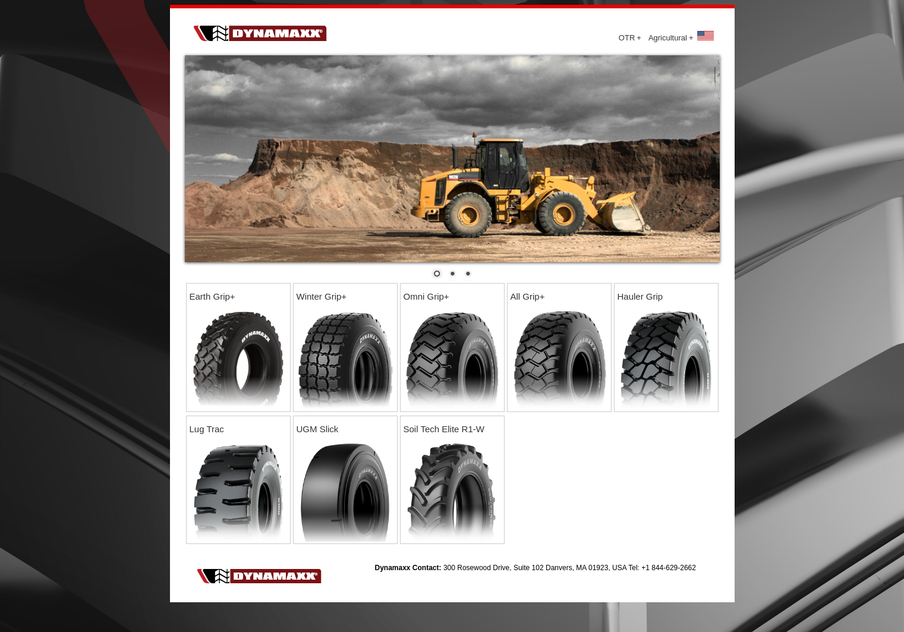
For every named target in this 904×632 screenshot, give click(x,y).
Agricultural (671, 37)
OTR (630, 37)
